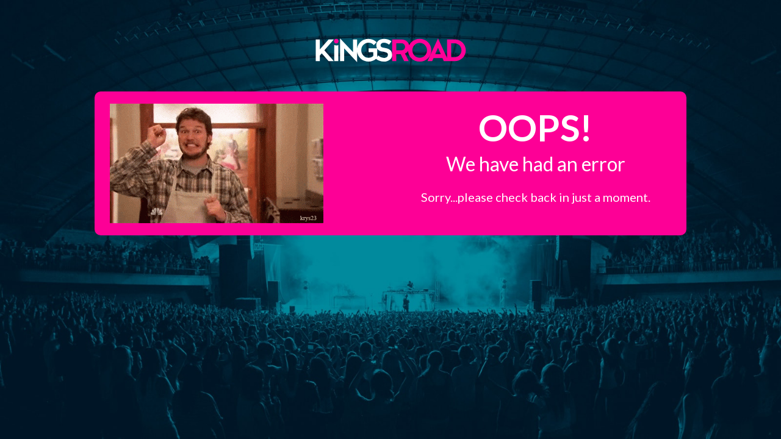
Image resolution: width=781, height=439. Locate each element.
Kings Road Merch (390, 49)
